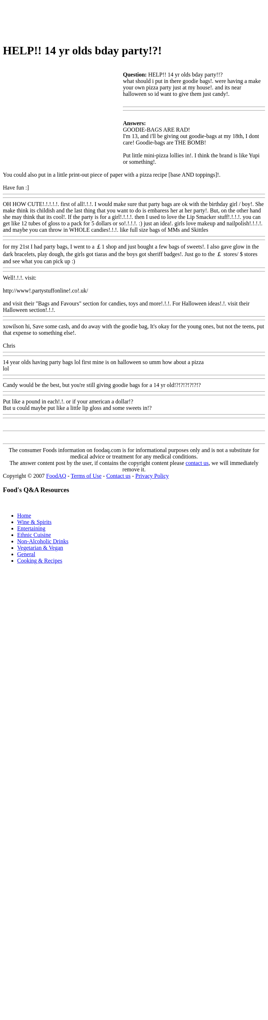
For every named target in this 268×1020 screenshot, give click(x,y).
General (26, 554)
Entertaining (31, 528)
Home (24, 516)
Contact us (118, 476)
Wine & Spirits (34, 522)
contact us (196, 463)
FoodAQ (56, 476)
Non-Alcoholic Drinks (43, 541)
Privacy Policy (152, 476)
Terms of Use (86, 476)
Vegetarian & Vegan (40, 548)
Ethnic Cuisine (34, 535)
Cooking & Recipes (39, 561)
